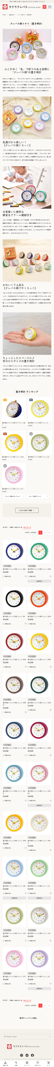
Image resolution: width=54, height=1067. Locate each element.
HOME (4, 15)
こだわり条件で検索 (25, 510)
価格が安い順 (18, 527)
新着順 (12, 527)
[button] (49, 533)
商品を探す (11, 15)
